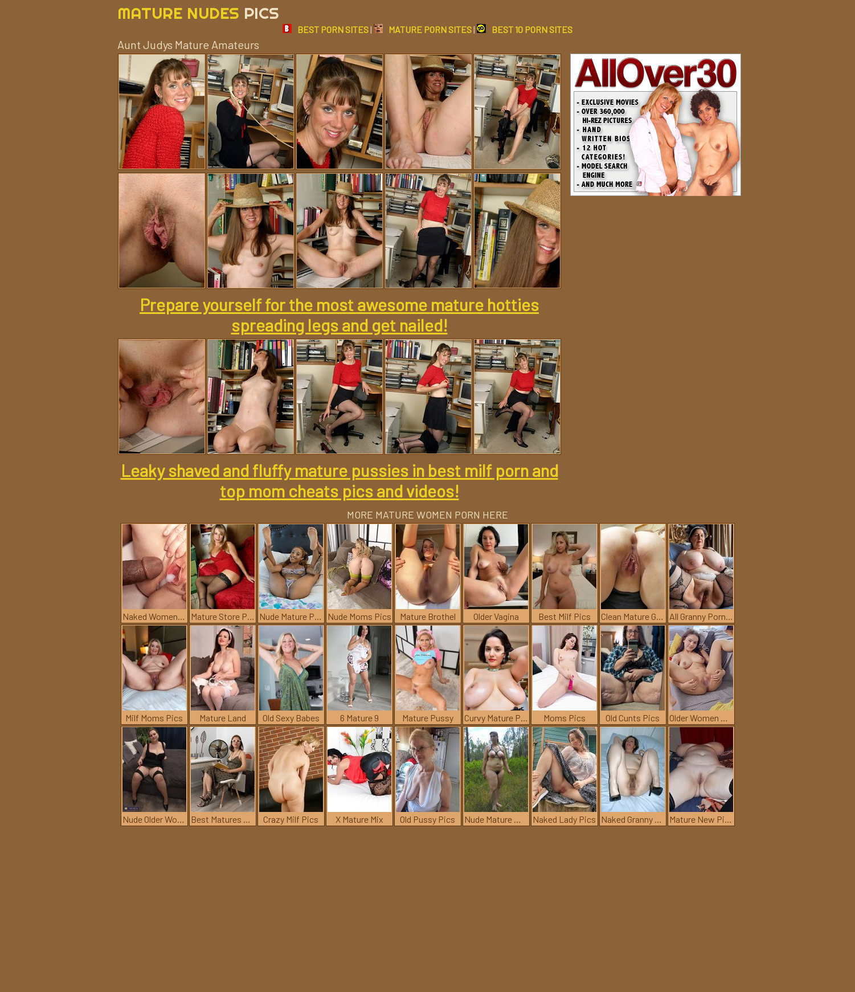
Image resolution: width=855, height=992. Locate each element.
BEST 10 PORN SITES (524, 29)
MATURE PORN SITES (423, 29)
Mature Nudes (198, 13)
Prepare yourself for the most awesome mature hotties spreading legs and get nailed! (339, 314)
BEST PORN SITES (326, 29)
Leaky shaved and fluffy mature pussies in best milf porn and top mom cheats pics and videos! (339, 480)
